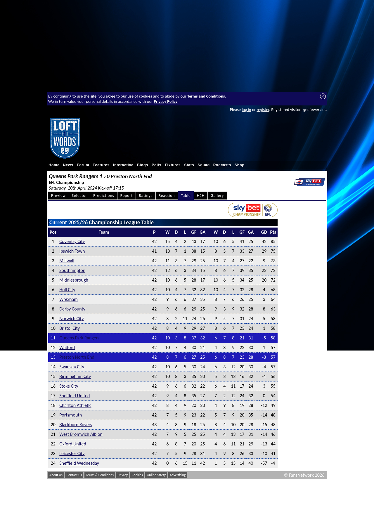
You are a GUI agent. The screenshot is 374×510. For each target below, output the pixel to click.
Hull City (67, 289)
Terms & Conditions (100, 475)
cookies (145, 96)
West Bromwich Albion (81, 434)
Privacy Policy (165, 101)
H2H (201, 195)
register (263, 109)
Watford (67, 347)
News (68, 165)
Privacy (123, 475)
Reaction (167, 195)
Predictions (103, 195)
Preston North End (76, 357)
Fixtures (173, 165)
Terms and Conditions (206, 96)
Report (126, 195)
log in (246, 109)
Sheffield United (74, 395)
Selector (79, 195)
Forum (83, 165)
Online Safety (156, 475)
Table (186, 195)
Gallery (217, 195)
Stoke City (68, 386)
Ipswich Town (72, 251)
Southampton (72, 270)
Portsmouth (70, 415)
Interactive (123, 165)
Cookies (137, 475)
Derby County (72, 309)
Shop (240, 165)
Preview (58, 195)
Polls (156, 165)
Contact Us (74, 475)
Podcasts (222, 165)
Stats (189, 165)
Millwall (66, 260)
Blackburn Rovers (75, 424)
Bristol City (69, 328)
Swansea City (71, 367)
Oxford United (72, 444)
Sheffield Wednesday (79, 463)
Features (101, 165)
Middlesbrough (73, 280)
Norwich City (71, 318)
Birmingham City (75, 376)
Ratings (146, 195)
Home (54, 165)
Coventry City (72, 241)
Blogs (142, 165)
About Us (56, 475)
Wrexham (68, 299)
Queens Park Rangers (79, 338)
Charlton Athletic (75, 405)
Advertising (178, 475)
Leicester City (71, 453)
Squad (204, 165)
